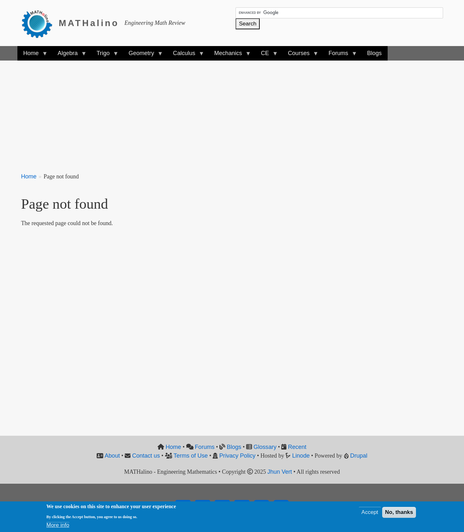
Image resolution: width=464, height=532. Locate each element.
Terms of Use (191, 455)
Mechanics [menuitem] (229, 55)
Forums (205, 447)
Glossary (265, 447)
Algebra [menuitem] (69, 55)
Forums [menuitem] (340, 55)
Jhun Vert (279, 472)
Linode (301, 455)
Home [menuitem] (32, 55)
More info (57, 525)
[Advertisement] (214, 113)
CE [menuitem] (266, 55)
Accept (370, 512)
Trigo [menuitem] (105, 55)
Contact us (146, 455)
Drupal (358, 455)
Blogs (234, 447)
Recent (297, 447)
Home (28, 176)
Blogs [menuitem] (374, 53)
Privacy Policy (237, 455)
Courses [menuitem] (300, 55)
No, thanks (399, 512)
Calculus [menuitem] (185, 55)
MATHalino (89, 23)
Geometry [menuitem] (143, 55)
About (112, 455)
